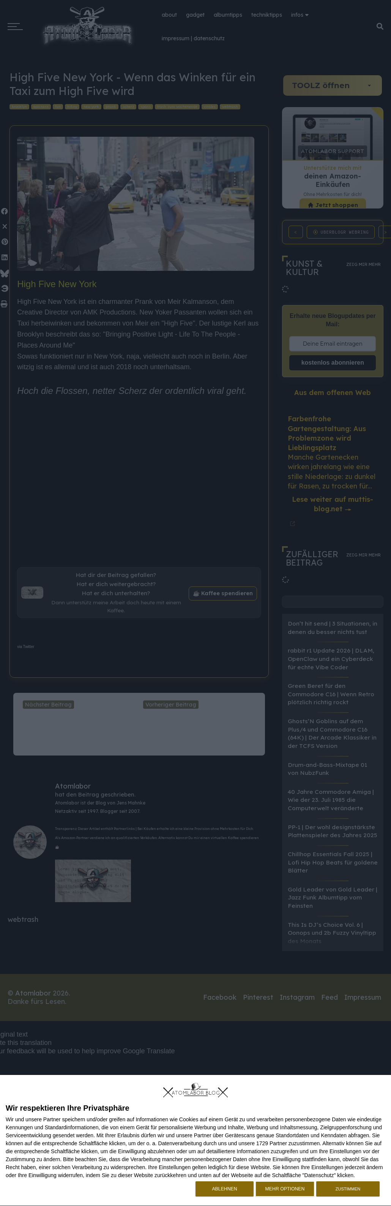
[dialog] (195, 1140)
